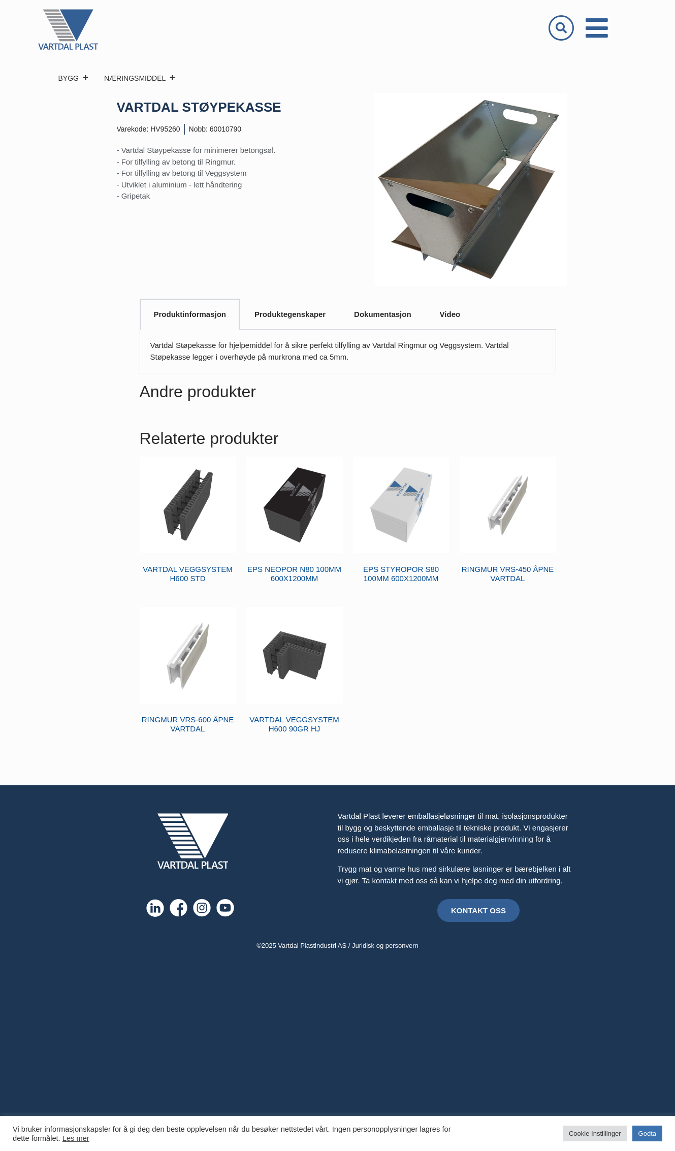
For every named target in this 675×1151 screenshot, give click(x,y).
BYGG (73, 78)
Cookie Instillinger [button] (595, 1133)
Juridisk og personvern (385, 945)
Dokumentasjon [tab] (382, 314)
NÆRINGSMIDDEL (140, 78)
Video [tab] (450, 314)
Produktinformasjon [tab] (190, 314)
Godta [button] (647, 1133)
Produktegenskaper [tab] (290, 314)
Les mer (75, 1138)
